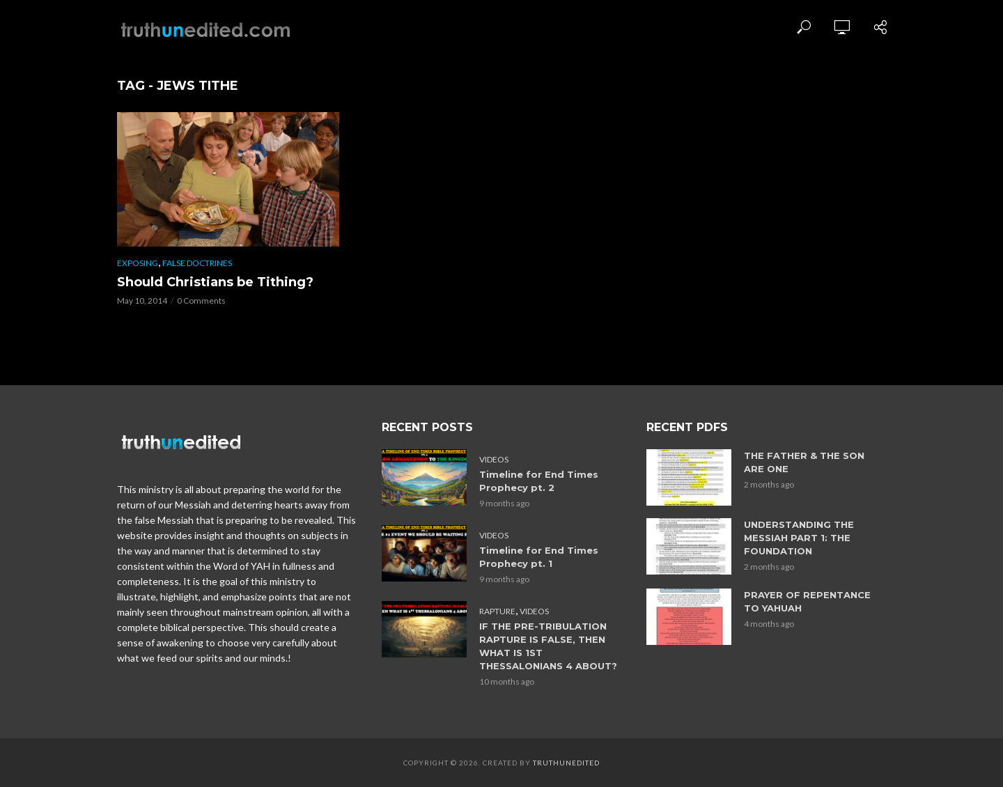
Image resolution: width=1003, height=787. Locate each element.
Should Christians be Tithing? (215, 282)
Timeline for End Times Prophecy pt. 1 (538, 557)
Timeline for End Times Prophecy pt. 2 (538, 481)
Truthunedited (566, 762)
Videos (493, 459)
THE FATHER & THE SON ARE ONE (804, 462)
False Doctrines (197, 263)
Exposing (137, 263)
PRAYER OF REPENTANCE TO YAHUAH (807, 601)
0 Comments (201, 300)
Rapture (497, 611)
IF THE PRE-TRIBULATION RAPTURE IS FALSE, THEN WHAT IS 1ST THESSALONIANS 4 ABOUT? (548, 646)
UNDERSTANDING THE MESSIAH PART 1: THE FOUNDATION (799, 537)
